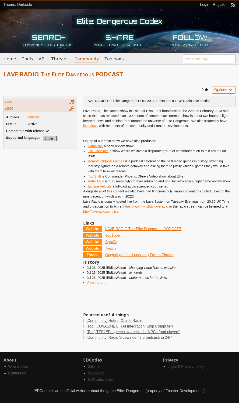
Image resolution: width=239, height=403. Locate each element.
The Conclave (98, 151)
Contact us (17, 373)
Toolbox (112, 59)
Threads (60, 59)
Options (223, 90)
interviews (90, 126)
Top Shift (94, 176)
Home (10, 59)
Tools (27, 59)
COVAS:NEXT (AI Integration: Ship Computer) (129, 326)
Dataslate (95, 146)
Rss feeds (96, 373)
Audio (9, 101)
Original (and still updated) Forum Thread (139, 255)
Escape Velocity (100, 186)
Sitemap (95, 367)
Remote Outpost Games (106, 161)
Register (220, 5)
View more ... (96, 282)
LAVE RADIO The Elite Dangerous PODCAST (143, 229)
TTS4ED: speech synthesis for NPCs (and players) (133, 332)
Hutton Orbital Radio (114, 321)
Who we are (18, 367)
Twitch (110, 248)
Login (204, 5)
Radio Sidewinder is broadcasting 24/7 (129, 337)
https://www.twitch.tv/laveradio (145, 206)
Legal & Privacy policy (186, 367)
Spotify (111, 242)
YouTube (112, 235)
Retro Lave (96, 181)
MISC (9, 108)
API (42, 59)
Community (86, 59)
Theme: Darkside (18, 5)
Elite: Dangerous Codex (119, 21)
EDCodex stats (100, 380)
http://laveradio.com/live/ (101, 211)
